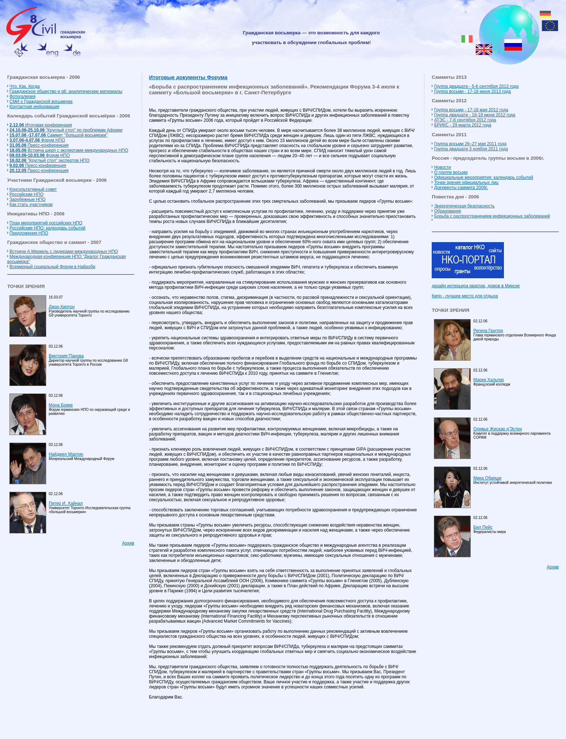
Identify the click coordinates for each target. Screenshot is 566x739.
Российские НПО (26, 194)
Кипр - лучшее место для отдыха (465, 295)
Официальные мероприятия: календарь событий (483, 177)
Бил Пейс (482, 527)
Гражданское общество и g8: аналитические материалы (65, 91)
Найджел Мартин (66, 454)
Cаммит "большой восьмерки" (58, 135)
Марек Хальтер (488, 379)
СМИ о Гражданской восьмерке (41, 101)
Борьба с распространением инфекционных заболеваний (492, 216)
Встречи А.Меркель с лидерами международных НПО (63, 251)
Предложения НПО (28, 233)
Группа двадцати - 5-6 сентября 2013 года (476, 86)
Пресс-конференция (38, 145)
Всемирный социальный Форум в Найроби (52, 266)
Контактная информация (34, 106)
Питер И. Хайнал (66, 503)
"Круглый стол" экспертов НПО (49, 160)
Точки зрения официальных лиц (466, 182)
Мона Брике (61, 405)
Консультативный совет (33, 189)
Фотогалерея (22, 96)
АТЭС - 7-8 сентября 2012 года (465, 120)
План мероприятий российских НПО (45, 222)
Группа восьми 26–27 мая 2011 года (470, 143)
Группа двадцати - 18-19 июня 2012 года (474, 114)
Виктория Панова (66, 355)
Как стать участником (30, 204)
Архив (128, 543)
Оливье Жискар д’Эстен (497, 428)
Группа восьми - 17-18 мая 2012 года (471, 109)
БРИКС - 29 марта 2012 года (462, 125)
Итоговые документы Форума (188, 77)
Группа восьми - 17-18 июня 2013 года (472, 91)
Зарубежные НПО (27, 199)
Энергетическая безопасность (464, 206)
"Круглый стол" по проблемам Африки (65, 130)
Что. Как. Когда (24, 86)
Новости (442, 167)
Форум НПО (37, 140)
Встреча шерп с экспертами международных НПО (68, 150)
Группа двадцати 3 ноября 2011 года (471, 148)
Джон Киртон (62, 306)
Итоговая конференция (40, 125)
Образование (447, 211)
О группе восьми (451, 172)
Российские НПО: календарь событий (47, 228)
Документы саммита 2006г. (461, 187)
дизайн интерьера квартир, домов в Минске (476, 285)
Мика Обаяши (487, 478)
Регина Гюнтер (488, 330)
